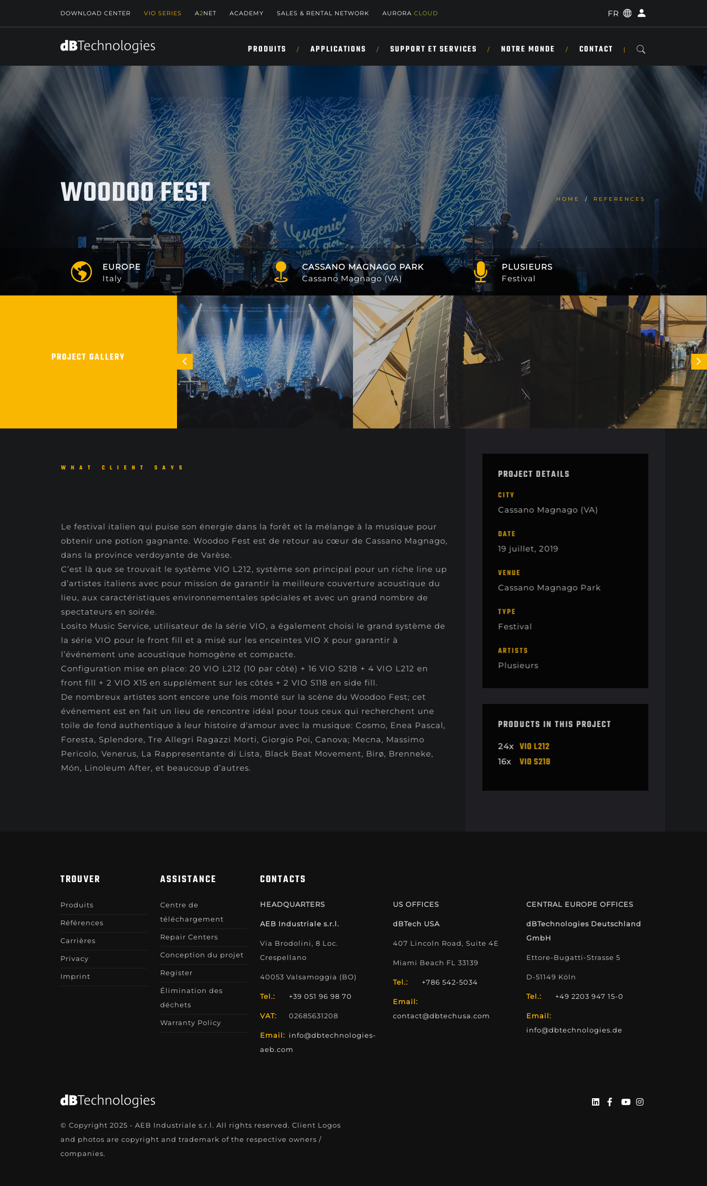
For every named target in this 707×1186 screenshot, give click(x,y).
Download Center (95, 13)
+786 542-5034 (450, 982)
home (568, 199)
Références (81, 922)
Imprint (75, 976)
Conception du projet (202, 954)
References (620, 199)
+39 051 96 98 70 (320, 996)
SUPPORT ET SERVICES (433, 49)
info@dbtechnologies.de (574, 1030)
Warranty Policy (190, 1022)
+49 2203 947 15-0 (589, 996)
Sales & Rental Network (323, 13)
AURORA (410, 13)
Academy (247, 13)
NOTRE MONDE (528, 49)
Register (176, 972)
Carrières (78, 940)
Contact (596, 49)
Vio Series (163, 13)
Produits (267, 49)
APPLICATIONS (338, 49)
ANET (205, 13)
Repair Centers (189, 937)
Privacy (74, 958)
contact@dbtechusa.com (441, 1015)
